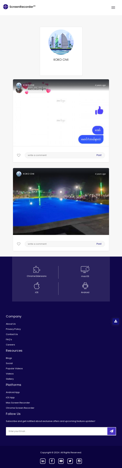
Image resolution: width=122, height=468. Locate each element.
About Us (11, 323)
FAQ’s (9, 339)
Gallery (10, 378)
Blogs (9, 358)
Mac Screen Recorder (18, 402)
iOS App (10, 397)
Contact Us (12, 334)
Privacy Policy (13, 329)
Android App (13, 392)
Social (9, 363)
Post (99, 155)
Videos (10, 373)
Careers (10, 344)
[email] (28, 431)
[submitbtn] (111, 431)
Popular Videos (14, 368)
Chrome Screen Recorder (20, 407)
